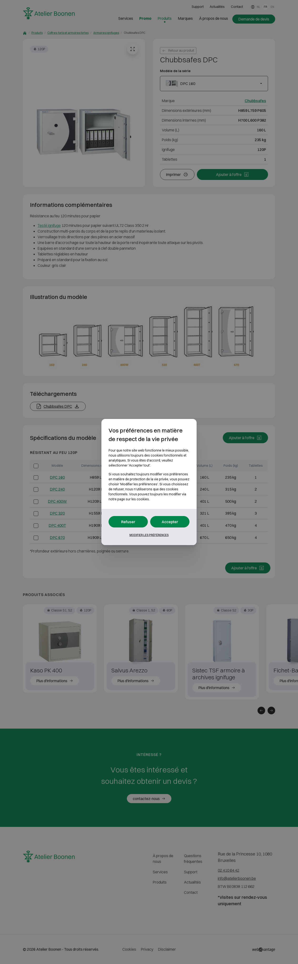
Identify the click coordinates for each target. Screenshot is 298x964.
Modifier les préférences (149, 535)
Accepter (170, 521)
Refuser (128, 521)
